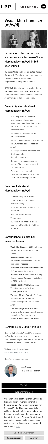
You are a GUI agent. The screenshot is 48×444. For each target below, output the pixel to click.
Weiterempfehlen (24, 392)
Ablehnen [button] (34, 438)
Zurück (24, 385)
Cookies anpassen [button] (14, 438)
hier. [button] (18, 427)
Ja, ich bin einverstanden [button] (24, 433)
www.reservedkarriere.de (16, 353)
